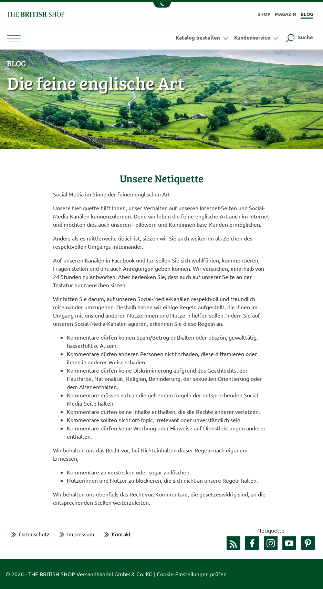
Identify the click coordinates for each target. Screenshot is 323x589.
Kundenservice (257, 37)
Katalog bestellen (203, 37)
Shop (264, 14)
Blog (307, 14)
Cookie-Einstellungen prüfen (192, 573)
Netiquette (270, 530)
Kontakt (121, 534)
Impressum (80, 534)
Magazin (285, 14)
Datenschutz (34, 534)
